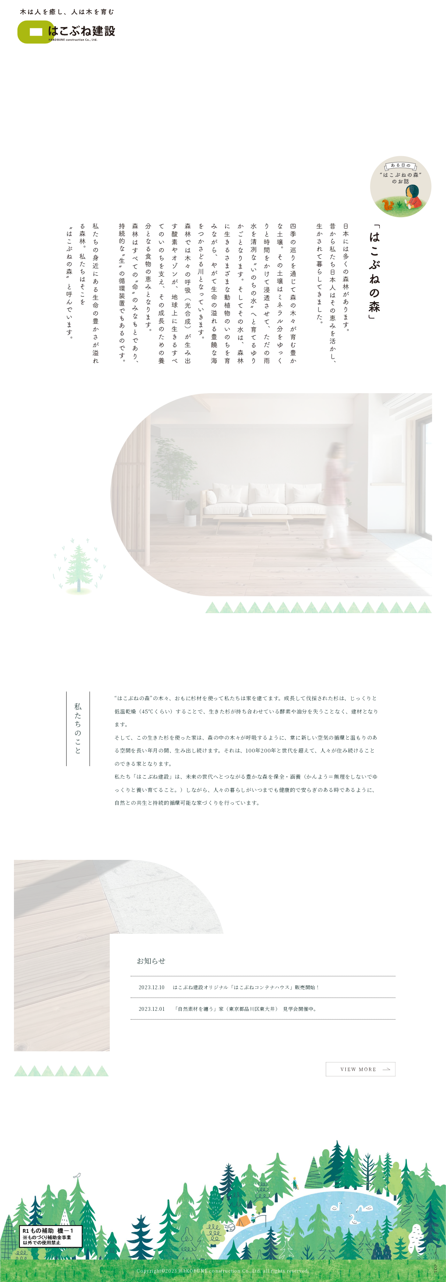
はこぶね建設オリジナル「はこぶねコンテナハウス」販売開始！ (247, 987)
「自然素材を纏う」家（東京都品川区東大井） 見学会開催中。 (246, 1008)
